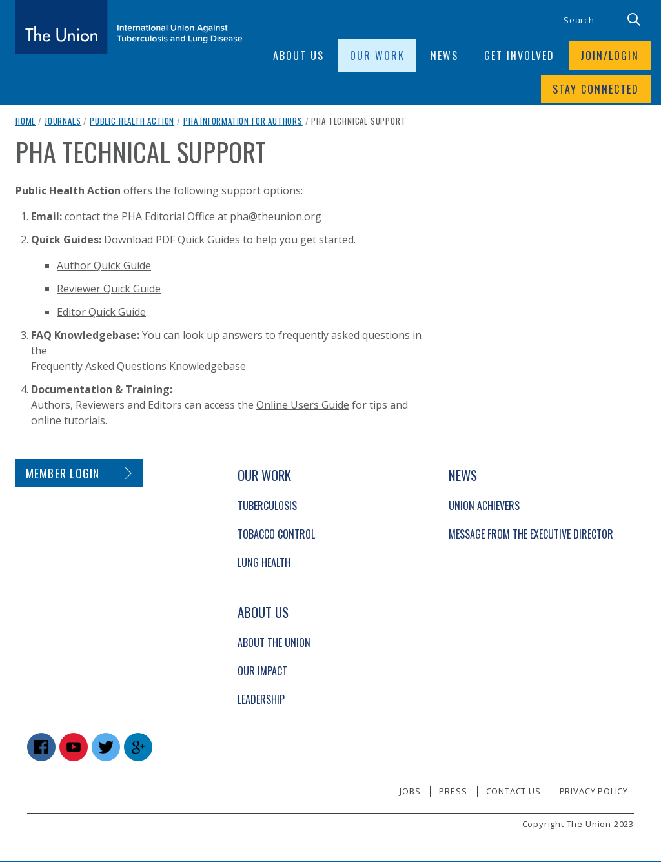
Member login (63, 474)
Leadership (261, 700)
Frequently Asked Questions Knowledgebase (138, 367)
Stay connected (596, 89)
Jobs (410, 791)
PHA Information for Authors (243, 121)
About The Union (274, 643)
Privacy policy (594, 791)
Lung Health (264, 563)
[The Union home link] (129, 27)
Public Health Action (132, 121)
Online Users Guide (302, 405)
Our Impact (262, 671)
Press (453, 791)
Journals (63, 121)
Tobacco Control (276, 534)
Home (25, 121)
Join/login (609, 55)
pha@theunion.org (275, 217)
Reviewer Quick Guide (109, 289)
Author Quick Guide (104, 266)
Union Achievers (484, 506)
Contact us (513, 791)
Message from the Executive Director (531, 534)
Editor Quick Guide (101, 312)
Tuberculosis (267, 506)
